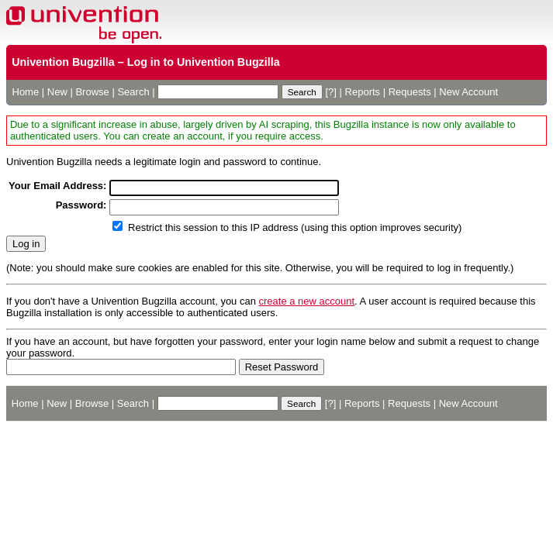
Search (133, 92)
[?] (330, 92)
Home (26, 92)
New (57, 92)
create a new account (307, 301)
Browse (92, 92)
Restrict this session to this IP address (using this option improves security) (294, 227)
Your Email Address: (57, 185)
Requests (410, 92)
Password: (81, 205)
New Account (468, 92)
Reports (363, 92)
